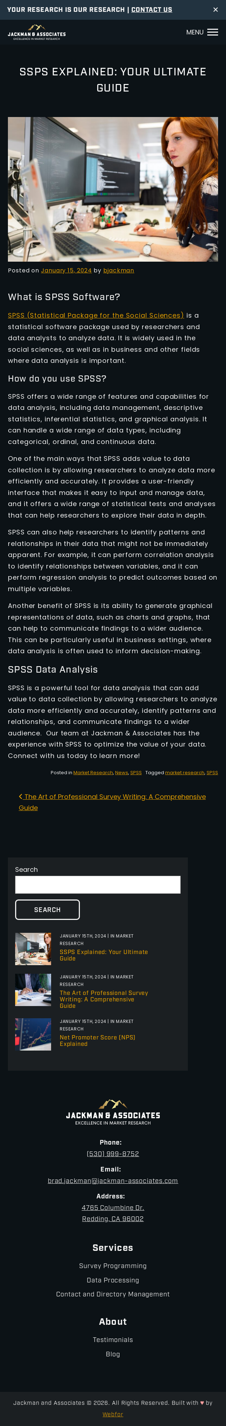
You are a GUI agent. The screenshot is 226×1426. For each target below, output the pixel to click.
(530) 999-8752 (113, 1154)
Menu (195, 32)
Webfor (113, 1415)
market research (184, 773)
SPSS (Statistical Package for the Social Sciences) (96, 316)
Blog (113, 1354)
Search (26, 870)
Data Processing (113, 1280)
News (121, 773)
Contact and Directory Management (113, 1294)
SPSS (136, 773)
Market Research (93, 773)
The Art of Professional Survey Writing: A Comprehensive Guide (104, 1000)
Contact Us (151, 10)
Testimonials (113, 1340)
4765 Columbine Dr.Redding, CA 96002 (113, 1214)
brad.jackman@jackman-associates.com (113, 1181)
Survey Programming (112, 1266)
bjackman (118, 271)
